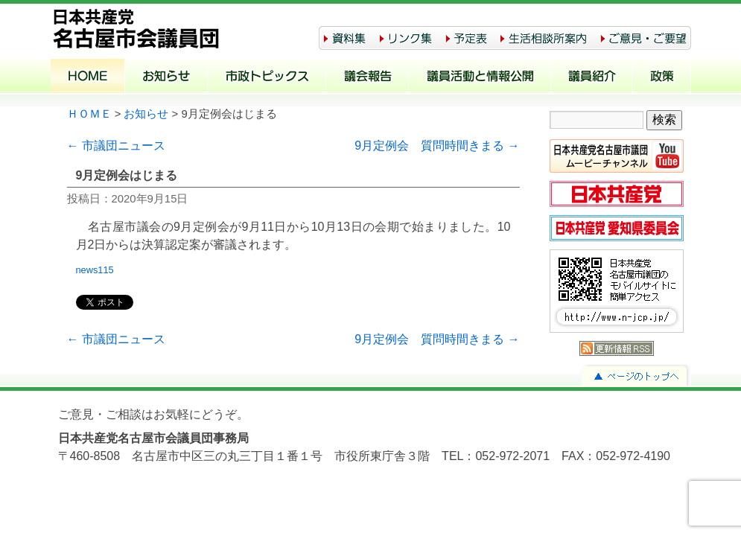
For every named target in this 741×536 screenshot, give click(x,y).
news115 (100, 269)
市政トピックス (267, 77)
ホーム (88, 77)
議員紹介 (591, 77)
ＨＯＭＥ (89, 114)
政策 (661, 77)
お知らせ (166, 77)
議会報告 (367, 77)
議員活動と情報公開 (480, 77)
